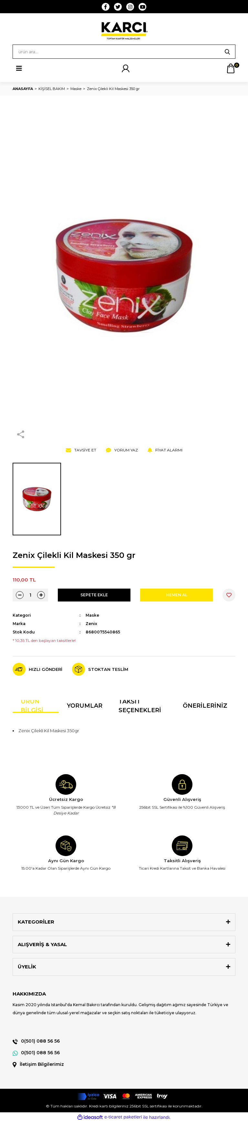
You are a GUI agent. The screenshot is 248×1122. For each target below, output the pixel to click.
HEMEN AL (176, 594)
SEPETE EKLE (94, 594)
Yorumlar (84, 705)
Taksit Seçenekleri (140, 706)
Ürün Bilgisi (32, 706)
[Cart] (230, 68)
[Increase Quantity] (41, 595)
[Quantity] (30, 595)
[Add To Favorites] (228, 595)
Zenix (91, 623)
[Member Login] (125, 68)
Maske (92, 615)
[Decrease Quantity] (20, 595)
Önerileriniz (205, 705)
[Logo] (124, 30)
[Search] (124, 52)
